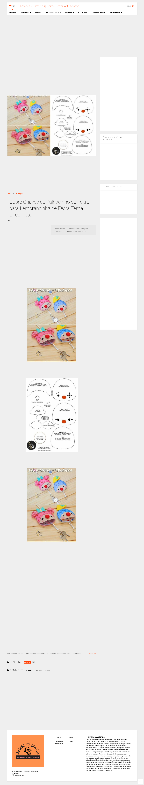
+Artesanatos (116, 12)
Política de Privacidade (59, 742)
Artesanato (26, 12)
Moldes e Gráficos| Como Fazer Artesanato (49, 6)
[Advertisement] (72, 36)
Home (9, 194)
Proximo (92, 654)
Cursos (38, 12)
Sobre (71, 742)
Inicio (12, 12)
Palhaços (19, 194)
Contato (70, 737)
